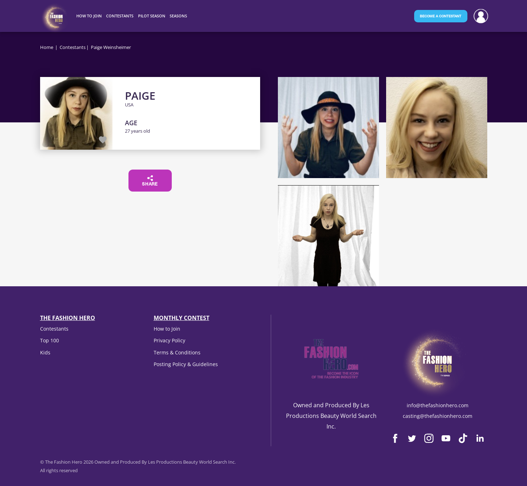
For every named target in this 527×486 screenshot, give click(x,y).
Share (150, 181)
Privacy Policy (169, 340)
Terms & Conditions (177, 352)
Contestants (73, 47)
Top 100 (49, 340)
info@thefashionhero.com (437, 405)
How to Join (167, 328)
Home (46, 47)
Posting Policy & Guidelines (186, 364)
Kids (45, 352)
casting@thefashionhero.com (437, 416)
